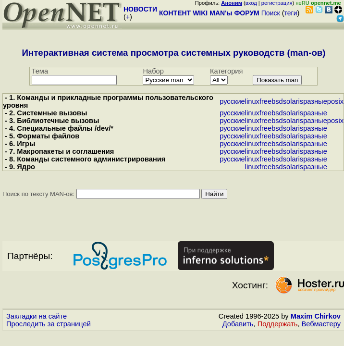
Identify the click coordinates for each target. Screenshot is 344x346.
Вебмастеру (321, 324)
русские (232, 101)
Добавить (238, 324)
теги (290, 13)
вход (251, 3)
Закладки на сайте (36, 316)
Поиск (270, 13)
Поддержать (278, 324)
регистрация (277, 3)
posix (335, 101)
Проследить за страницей (48, 324)
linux (252, 101)
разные (315, 101)
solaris (293, 101)
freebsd (271, 101)
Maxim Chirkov (316, 316)
